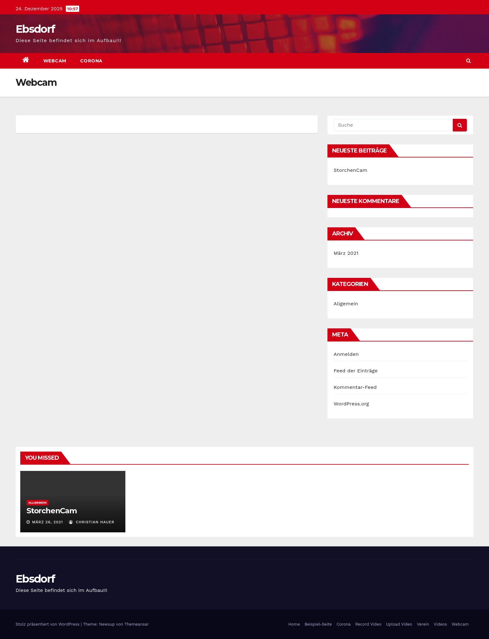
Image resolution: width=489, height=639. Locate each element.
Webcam (54, 61)
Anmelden (346, 354)
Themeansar (136, 624)
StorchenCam (350, 170)
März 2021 (346, 253)
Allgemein (346, 304)
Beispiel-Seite (318, 624)
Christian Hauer (91, 522)
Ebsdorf (35, 29)
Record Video (368, 624)
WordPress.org (351, 404)
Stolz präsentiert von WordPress (48, 624)
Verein (423, 624)
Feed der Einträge (356, 371)
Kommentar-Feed (355, 387)
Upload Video (399, 624)
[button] (468, 61)
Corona (91, 61)
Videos (440, 624)
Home (294, 624)
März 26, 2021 (47, 522)
